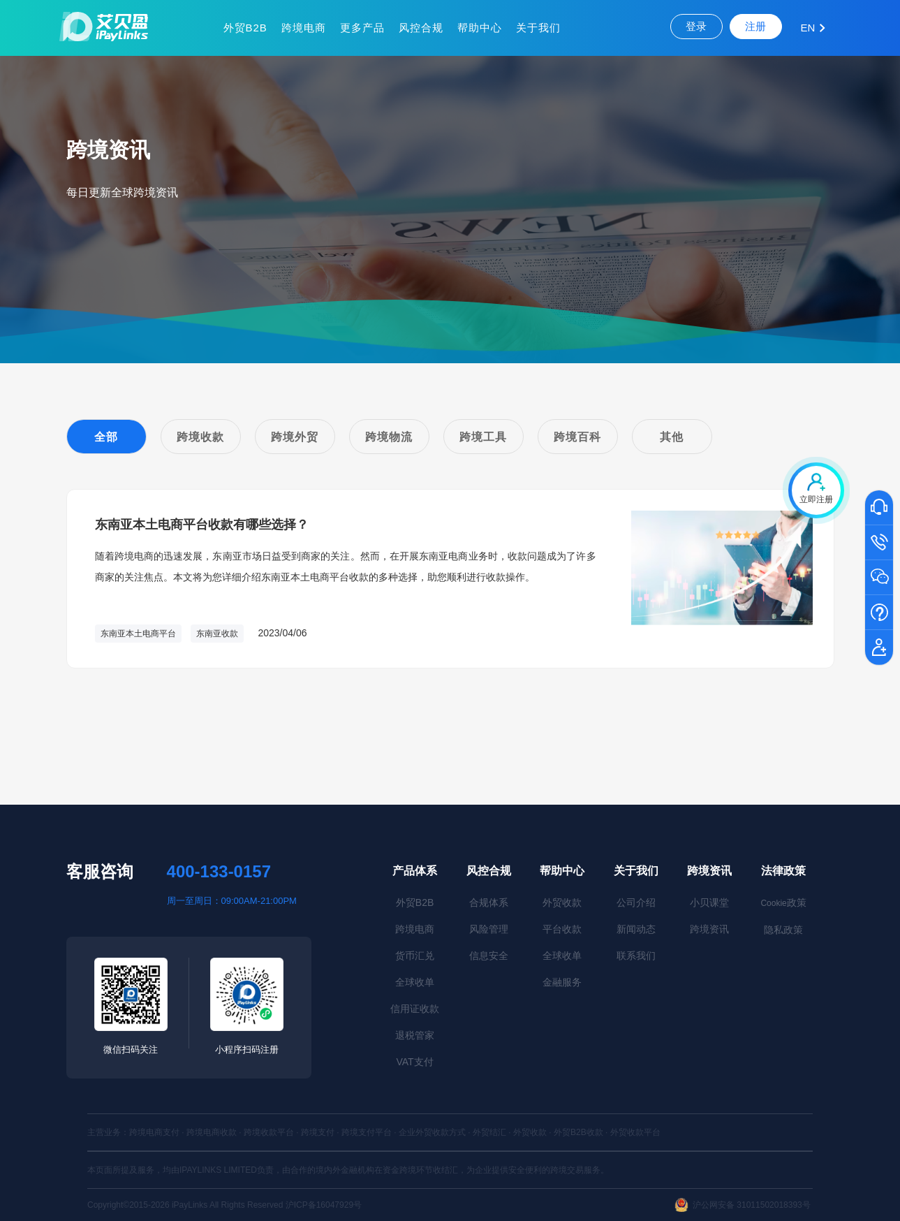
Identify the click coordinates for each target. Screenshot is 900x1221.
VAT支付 (415, 1061)
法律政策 (783, 871)
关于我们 (538, 28)
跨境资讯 (709, 871)
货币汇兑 (414, 955)
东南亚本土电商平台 (138, 633)
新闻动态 (636, 929)
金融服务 (562, 982)
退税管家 (414, 1035)
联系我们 (636, 955)
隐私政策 (783, 929)
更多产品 (362, 28)
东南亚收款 (217, 633)
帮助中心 (479, 28)
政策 (783, 902)
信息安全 (488, 955)
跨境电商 (303, 28)
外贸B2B (245, 28)
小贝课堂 (709, 902)
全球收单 (414, 982)
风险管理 (488, 929)
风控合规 (421, 28)
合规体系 (488, 902)
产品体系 (414, 871)
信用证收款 (414, 1008)
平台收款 (562, 929)
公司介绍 (636, 902)
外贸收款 (562, 902)
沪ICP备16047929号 (324, 1205)
